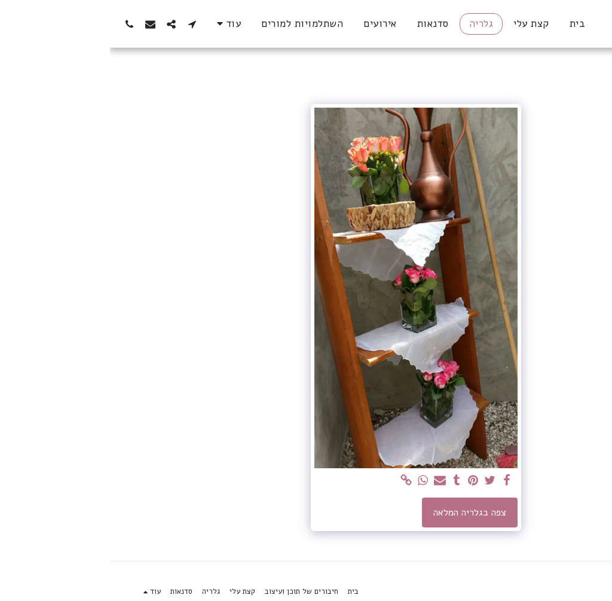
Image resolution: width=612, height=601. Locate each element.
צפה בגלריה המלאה (359, 512)
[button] (82, 24)
